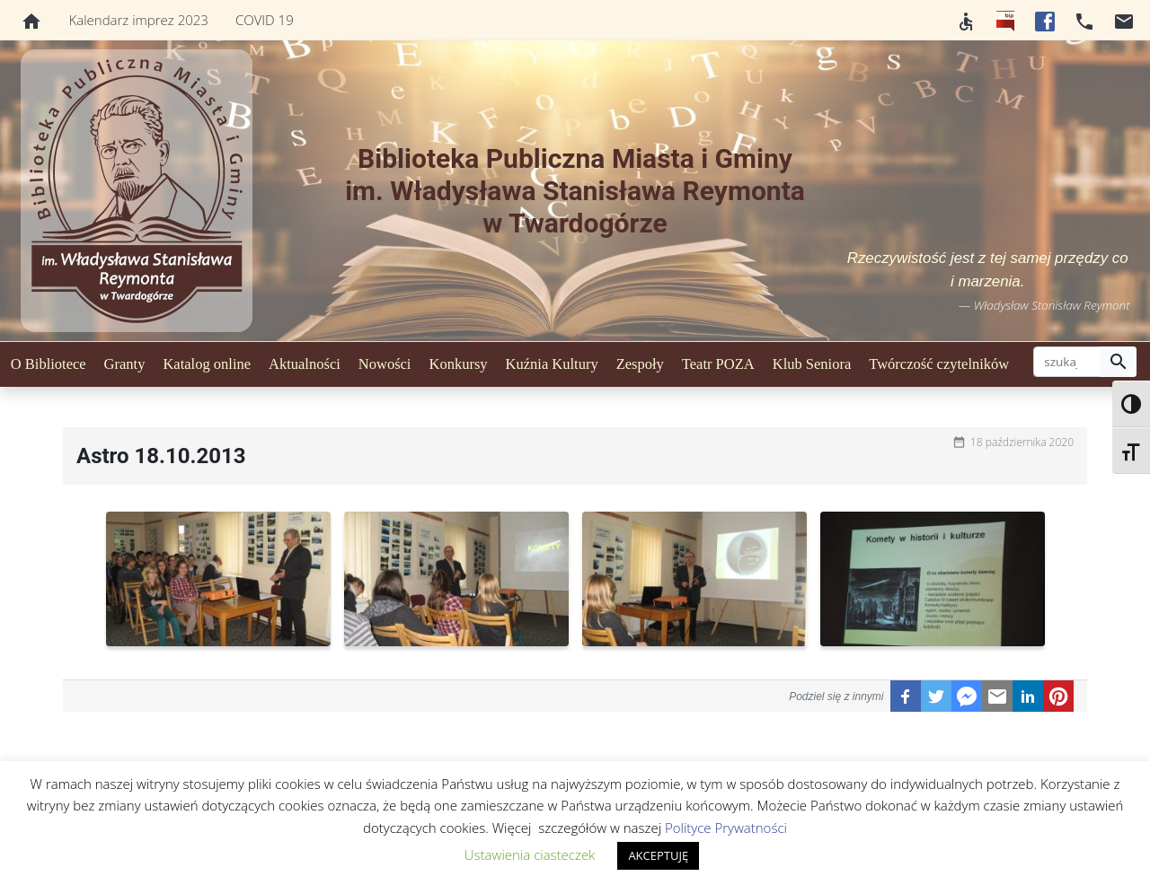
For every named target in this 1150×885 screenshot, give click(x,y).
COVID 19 (264, 20)
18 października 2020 (1022, 442)
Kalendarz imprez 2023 (138, 20)
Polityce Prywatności (726, 828)
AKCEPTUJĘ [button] (658, 855)
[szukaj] (1067, 361)
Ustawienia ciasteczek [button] (530, 854)
